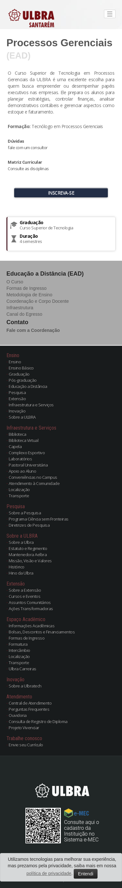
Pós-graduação (23, 380)
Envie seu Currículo (26, 745)
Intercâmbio (19, 650)
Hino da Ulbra (21, 573)
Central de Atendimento (30, 703)
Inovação (17, 411)
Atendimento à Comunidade (34, 483)
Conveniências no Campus (33, 477)
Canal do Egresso (24, 314)
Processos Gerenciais (59, 43)
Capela (15, 446)
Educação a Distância (28, 386)
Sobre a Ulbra (21, 542)
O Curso (14, 281)
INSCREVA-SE (61, 193)
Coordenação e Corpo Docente (37, 301)
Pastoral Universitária (28, 465)
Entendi (85, 873)
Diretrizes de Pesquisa (29, 525)
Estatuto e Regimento (28, 548)
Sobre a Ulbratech (25, 686)
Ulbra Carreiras (22, 669)
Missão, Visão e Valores (30, 561)
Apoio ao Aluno (22, 471)
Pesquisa (17, 392)
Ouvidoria (18, 715)
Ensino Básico (21, 368)
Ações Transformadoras (31, 608)
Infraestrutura (19, 307)
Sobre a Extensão (25, 590)
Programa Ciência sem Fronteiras (39, 519)
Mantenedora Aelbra (28, 554)
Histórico (16, 567)
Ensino (15, 362)
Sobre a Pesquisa (25, 513)
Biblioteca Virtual (23, 440)
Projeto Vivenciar (24, 727)
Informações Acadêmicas (31, 626)
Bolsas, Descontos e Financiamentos (42, 632)
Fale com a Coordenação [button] (33, 330)
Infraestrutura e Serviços (31, 405)
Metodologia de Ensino (29, 294)
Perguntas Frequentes (29, 709)
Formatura (18, 644)
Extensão (17, 398)
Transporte (19, 496)
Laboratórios (20, 459)
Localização (19, 489)
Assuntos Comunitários (30, 602)
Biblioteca (17, 434)
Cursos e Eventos (24, 596)
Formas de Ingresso (26, 288)
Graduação (19, 374)
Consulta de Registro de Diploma (38, 721)
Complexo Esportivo (27, 452)
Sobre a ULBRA (22, 417)
